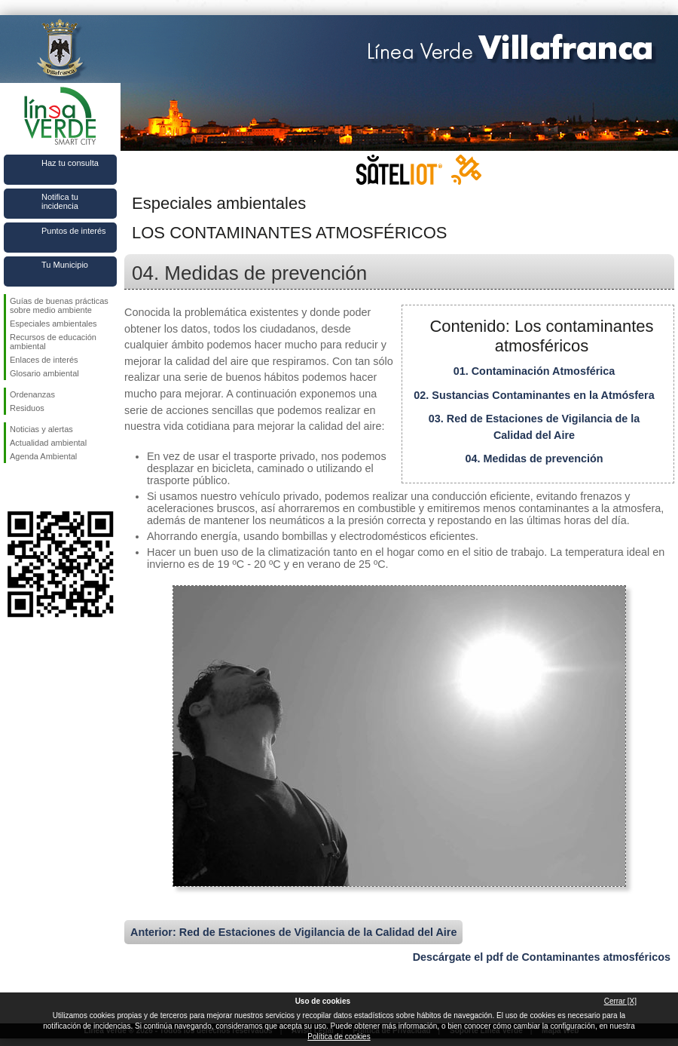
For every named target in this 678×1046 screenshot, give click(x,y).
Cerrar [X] (620, 1001)
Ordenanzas (32, 394)
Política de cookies (338, 1036)
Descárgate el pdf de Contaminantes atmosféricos (541, 957)
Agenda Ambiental (43, 456)
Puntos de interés (73, 230)
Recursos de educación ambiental (53, 342)
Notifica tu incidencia (59, 201)
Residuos (27, 408)
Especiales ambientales (53, 323)
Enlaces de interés (44, 359)
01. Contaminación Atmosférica (534, 371)
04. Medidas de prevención (534, 458)
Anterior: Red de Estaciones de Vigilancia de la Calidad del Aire (293, 932)
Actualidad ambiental (48, 442)
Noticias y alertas (41, 429)
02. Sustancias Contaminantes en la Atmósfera (534, 395)
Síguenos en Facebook (13, 487)
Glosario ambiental (44, 373)
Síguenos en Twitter (38, 487)
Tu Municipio (64, 264)
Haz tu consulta (70, 162)
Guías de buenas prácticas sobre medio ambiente (59, 305)
